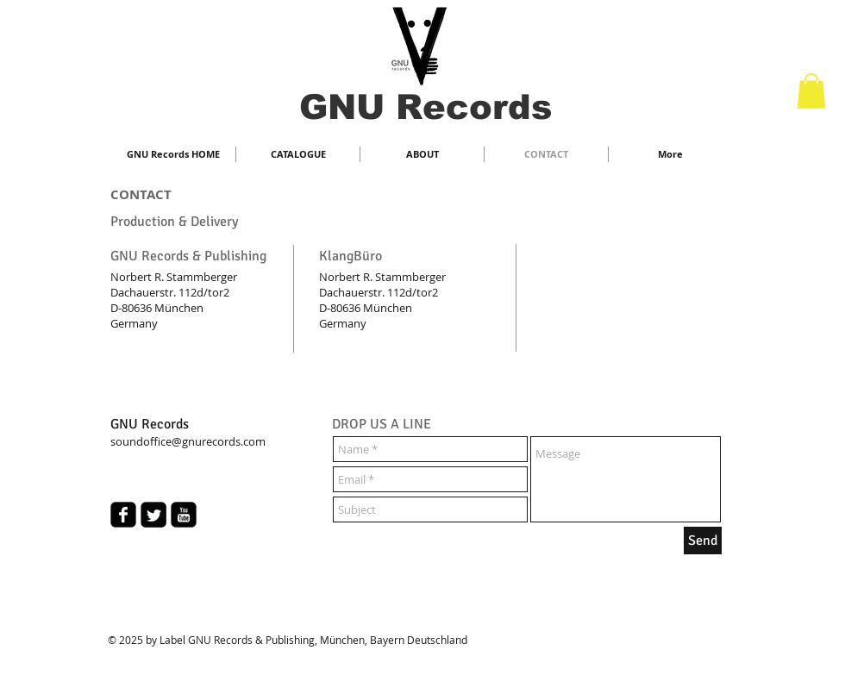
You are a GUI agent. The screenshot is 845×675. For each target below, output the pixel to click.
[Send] (703, 540)
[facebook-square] (123, 515)
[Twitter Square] (153, 515)
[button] (811, 91)
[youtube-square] (184, 515)
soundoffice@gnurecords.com (188, 441)
